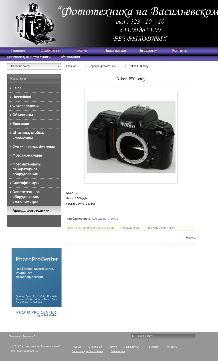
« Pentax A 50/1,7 (131, 227)
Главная (71, 66)
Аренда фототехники (103, 66)
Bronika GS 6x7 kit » (161, 227)
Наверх (191, 237)
